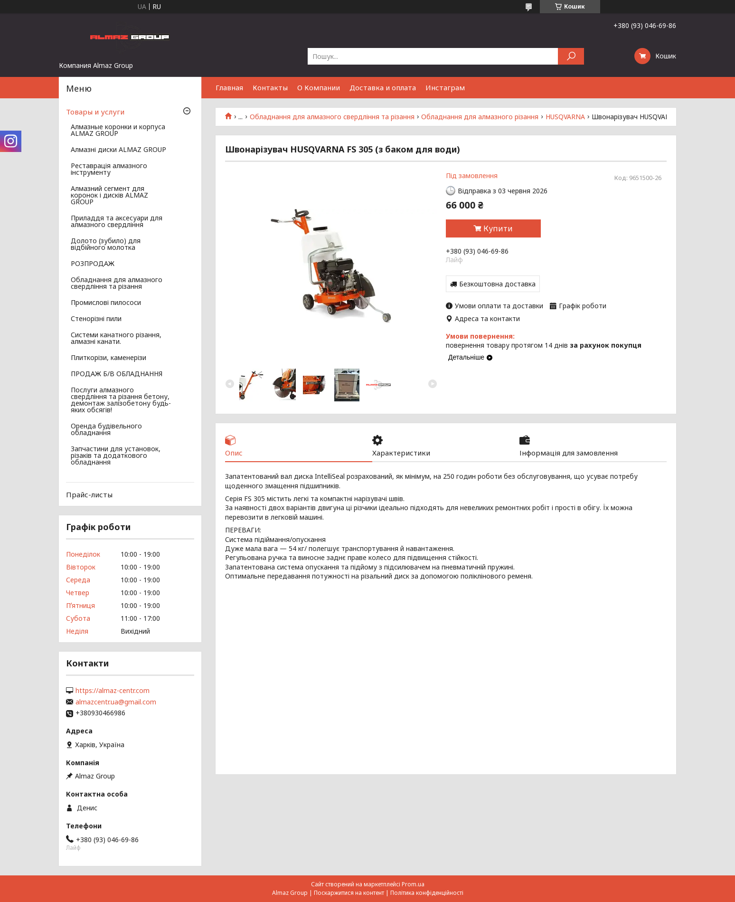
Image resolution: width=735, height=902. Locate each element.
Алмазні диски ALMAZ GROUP (118, 150)
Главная (229, 87)
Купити (498, 228)
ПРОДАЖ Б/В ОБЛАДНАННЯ (116, 374)
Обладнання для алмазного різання (479, 117)
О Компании (318, 87)
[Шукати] (571, 56)
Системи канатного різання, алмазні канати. (116, 339)
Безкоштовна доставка (497, 283)
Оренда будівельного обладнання (106, 430)
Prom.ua (413, 884)
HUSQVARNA (565, 117)
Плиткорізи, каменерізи (108, 358)
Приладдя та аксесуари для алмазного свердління (116, 222)
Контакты (270, 87)
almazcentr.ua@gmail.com (115, 702)
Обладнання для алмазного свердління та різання (332, 117)
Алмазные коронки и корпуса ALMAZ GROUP (118, 130)
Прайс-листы (89, 494)
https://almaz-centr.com (112, 690)
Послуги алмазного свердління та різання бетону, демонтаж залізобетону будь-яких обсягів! (121, 400)
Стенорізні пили (96, 319)
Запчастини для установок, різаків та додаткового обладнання (115, 456)
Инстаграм (445, 87)
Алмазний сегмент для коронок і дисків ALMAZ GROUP (109, 195)
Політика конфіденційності (426, 893)
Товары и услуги (95, 111)
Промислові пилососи (106, 303)
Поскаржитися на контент (349, 893)
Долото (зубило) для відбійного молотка (106, 244)
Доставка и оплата (382, 87)
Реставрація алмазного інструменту (109, 169)
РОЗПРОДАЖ (92, 264)
